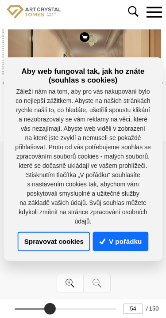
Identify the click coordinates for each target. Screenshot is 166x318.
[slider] (49, 308)
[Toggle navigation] (154, 12)
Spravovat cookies (54, 241)
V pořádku (121, 241)
